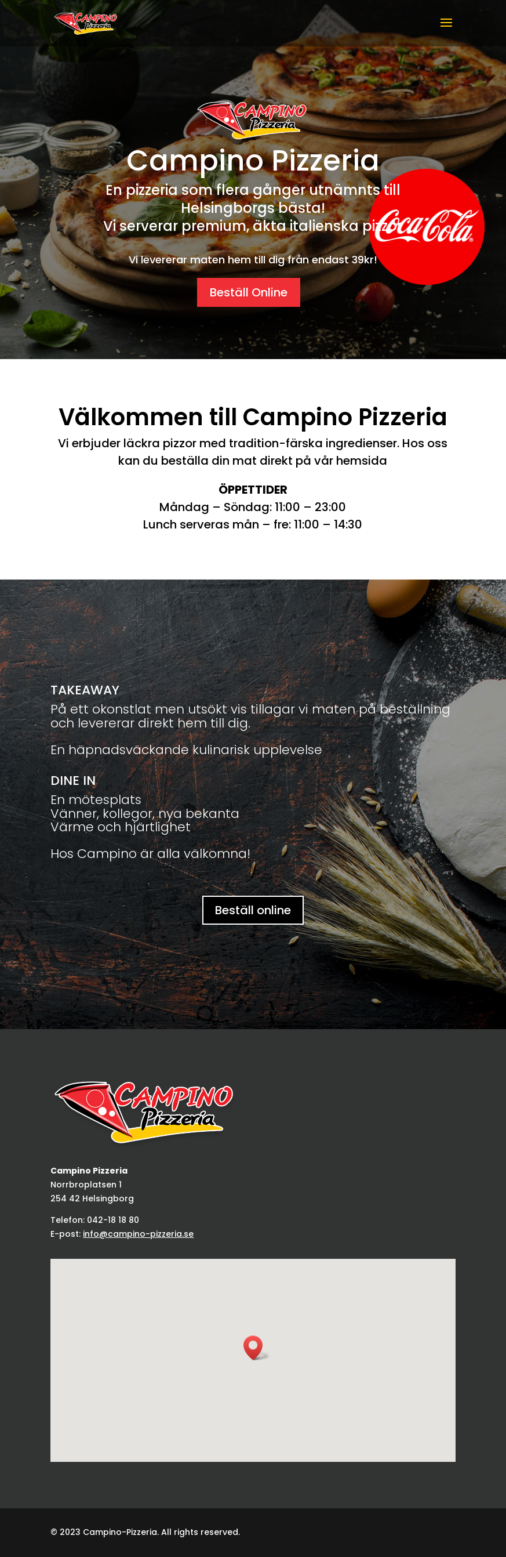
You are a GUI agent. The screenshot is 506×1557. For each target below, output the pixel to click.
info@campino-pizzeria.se (138, 1234)
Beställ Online (248, 292)
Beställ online (253, 910)
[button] (256, 1347)
